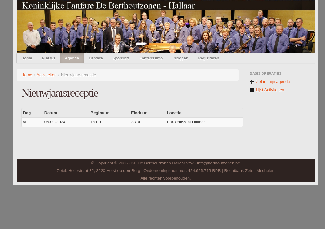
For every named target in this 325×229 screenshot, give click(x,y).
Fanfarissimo (151, 58)
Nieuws (49, 58)
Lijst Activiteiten (267, 89)
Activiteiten (46, 75)
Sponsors (121, 58)
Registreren (208, 58)
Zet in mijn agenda (270, 81)
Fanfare (96, 58)
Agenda (72, 58)
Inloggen (180, 58)
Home (26, 58)
